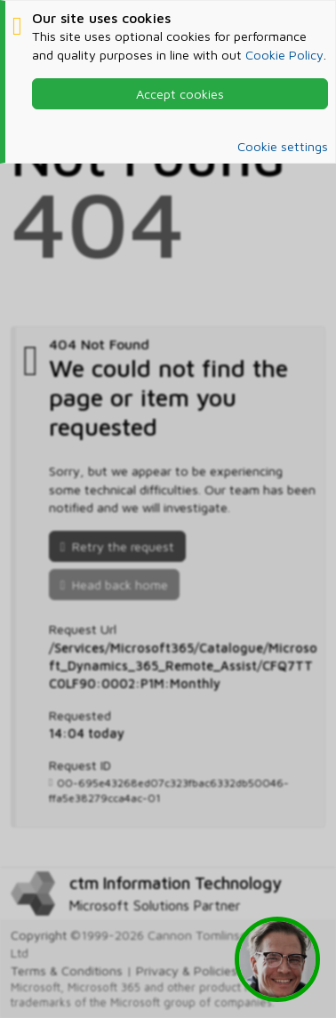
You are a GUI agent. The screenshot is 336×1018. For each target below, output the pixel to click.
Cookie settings (282, 146)
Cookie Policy (284, 54)
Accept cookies (180, 93)
